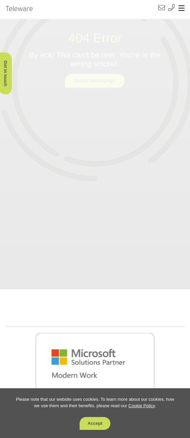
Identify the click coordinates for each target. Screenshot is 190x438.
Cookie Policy (141, 405)
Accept (95, 423)
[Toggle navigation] (181, 8)
